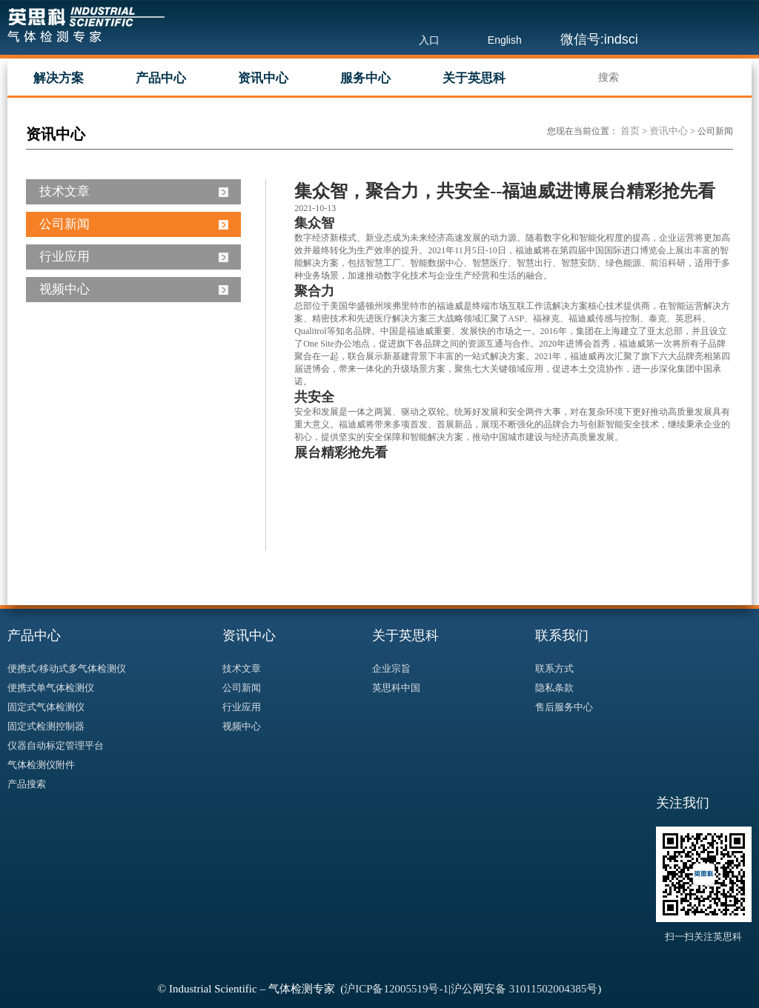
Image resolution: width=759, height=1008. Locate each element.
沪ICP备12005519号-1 (396, 989)
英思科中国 (396, 687)
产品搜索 (26, 784)
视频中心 (64, 289)
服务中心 (365, 78)
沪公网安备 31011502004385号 (524, 989)
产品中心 (161, 78)
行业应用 (64, 257)
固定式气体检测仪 (45, 706)
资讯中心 (263, 78)
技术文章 (64, 191)
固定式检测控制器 (45, 726)
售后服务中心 (564, 706)
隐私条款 (554, 687)
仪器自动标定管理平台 (55, 745)
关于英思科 (474, 78)
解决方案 (58, 78)
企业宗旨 (391, 668)
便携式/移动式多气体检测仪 (66, 668)
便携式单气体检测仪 (50, 687)
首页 (630, 130)
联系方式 (554, 668)
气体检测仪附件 (41, 764)
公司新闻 (64, 224)
